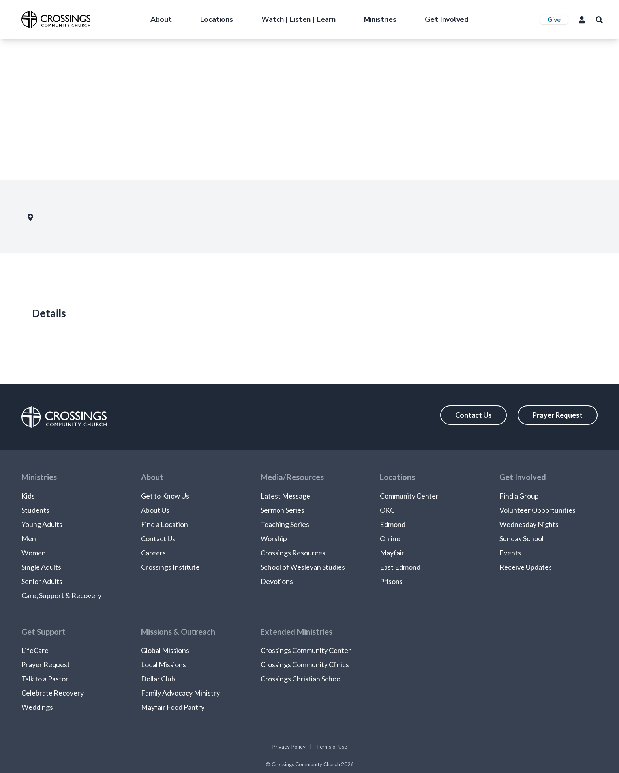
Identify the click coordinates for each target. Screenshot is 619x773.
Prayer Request (558, 415)
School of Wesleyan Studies (303, 567)
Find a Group (519, 496)
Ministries (380, 19)
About (161, 19)
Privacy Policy (289, 746)
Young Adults (41, 524)
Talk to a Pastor (44, 678)
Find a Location (164, 524)
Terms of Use (331, 746)
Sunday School (521, 538)
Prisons (391, 581)
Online (390, 538)
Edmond (392, 524)
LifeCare (35, 650)
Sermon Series (282, 510)
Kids (28, 496)
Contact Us (473, 415)
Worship (274, 538)
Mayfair (392, 552)
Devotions (277, 581)
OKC (387, 510)
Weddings (37, 707)
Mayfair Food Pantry (172, 707)
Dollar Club (158, 678)
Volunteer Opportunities (537, 510)
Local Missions (163, 664)
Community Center (409, 496)
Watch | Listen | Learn (298, 19)
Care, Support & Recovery (61, 595)
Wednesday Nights (529, 524)
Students (35, 510)
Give (554, 19)
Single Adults (41, 567)
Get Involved (447, 19)
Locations (216, 19)
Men (28, 538)
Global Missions (165, 650)
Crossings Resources (293, 552)
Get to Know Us (165, 496)
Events (510, 552)
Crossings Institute (170, 567)
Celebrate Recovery (52, 693)
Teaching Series (285, 524)
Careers (153, 552)
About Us (155, 510)
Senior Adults (41, 581)
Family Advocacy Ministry (180, 693)
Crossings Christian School (301, 678)
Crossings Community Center (306, 650)
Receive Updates (525, 567)
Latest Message (285, 496)
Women (33, 552)
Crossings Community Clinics (305, 664)
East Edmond (400, 567)
